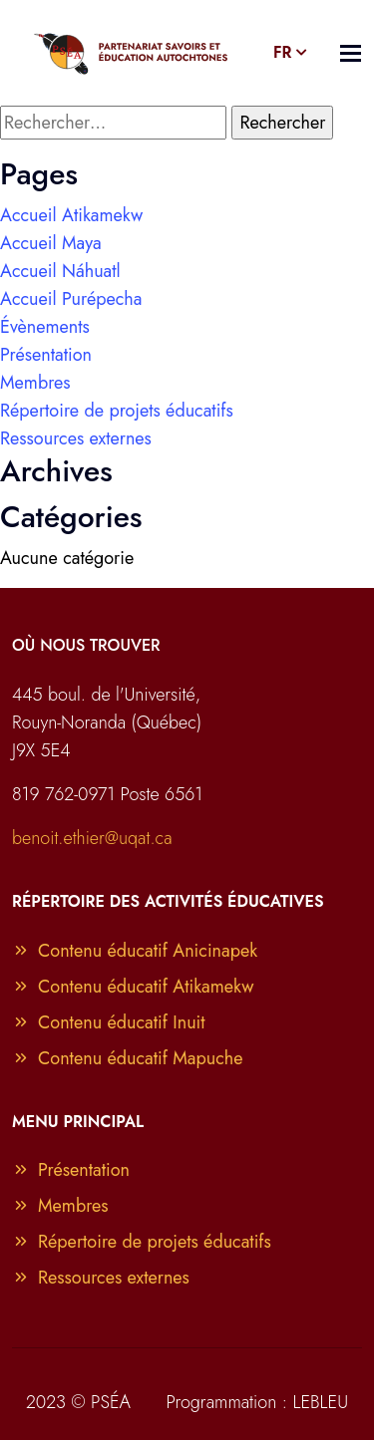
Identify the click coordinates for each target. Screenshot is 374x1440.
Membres (35, 383)
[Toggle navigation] (350, 53)
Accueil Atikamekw (71, 215)
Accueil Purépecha (71, 299)
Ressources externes (76, 438)
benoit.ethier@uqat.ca (92, 838)
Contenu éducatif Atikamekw (133, 987)
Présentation (46, 355)
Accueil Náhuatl (60, 271)
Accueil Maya (51, 243)
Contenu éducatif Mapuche (127, 1058)
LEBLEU (320, 1402)
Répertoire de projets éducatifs (116, 411)
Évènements (45, 327)
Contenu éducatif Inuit (108, 1022)
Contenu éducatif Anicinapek (134, 951)
